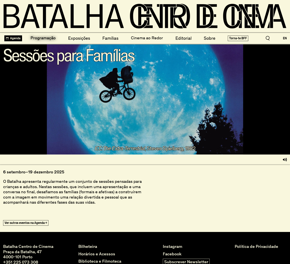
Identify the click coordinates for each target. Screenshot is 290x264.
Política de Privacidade (256, 246)
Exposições (79, 37)
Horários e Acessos (96, 254)
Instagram (172, 246)
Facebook (172, 254)
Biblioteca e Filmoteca (99, 261)
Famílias (110, 37)
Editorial (183, 37)
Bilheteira (87, 246)
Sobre (209, 37)
